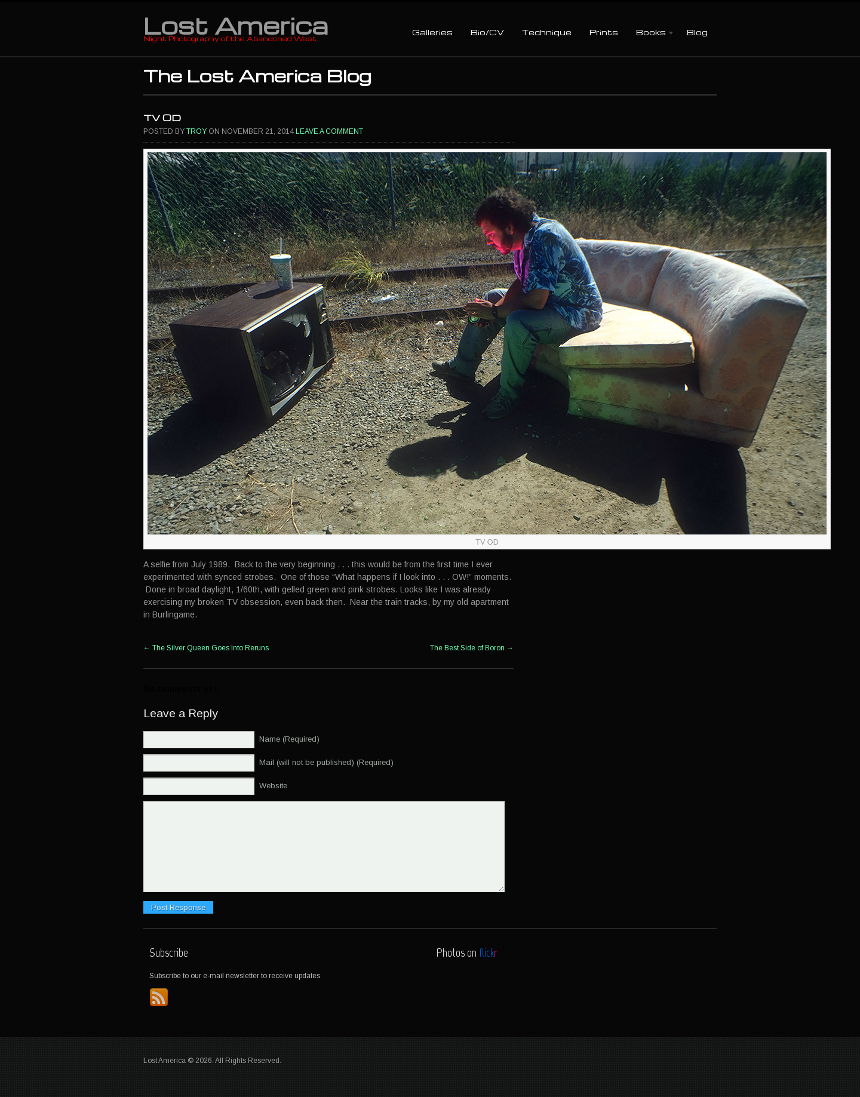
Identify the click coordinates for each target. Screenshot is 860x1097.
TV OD (162, 118)
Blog (697, 32)
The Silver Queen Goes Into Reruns (206, 648)
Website (273, 785)
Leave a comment (329, 131)
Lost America (235, 25)
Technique (547, 32)
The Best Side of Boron (472, 648)
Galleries (432, 32)
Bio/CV (487, 32)
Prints (603, 32)
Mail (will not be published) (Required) (326, 762)
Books (651, 33)
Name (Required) (289, 739)
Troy (196, 131)
